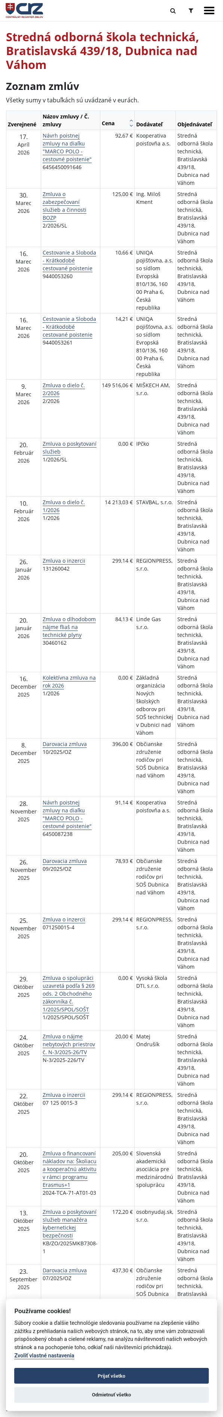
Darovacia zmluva (65, 743)
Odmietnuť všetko (111, 1395)
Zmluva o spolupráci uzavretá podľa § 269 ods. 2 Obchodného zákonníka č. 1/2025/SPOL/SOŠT (69, 993)
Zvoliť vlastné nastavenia (44, 1356)
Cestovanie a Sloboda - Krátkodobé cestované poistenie (69, 260)
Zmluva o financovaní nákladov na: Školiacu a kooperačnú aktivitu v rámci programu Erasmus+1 (70, 1169)
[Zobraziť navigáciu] (209, 10)
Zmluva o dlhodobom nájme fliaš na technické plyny (69, 627)
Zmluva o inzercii (64, 560)
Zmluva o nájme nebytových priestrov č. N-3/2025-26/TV (69, 1044)
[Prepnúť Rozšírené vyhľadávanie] (191, 10)
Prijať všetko (111, 1376)
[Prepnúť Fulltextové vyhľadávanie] (173, 10)
